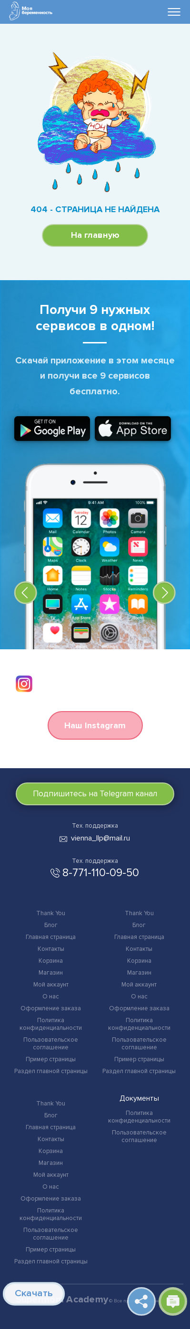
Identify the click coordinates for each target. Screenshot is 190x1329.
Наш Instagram (95, 725)
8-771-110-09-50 (100, 872)
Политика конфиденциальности (51, 1024)
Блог (51, 925)
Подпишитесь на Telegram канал (95, 794)
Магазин (51, 973)
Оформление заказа (50, 1008)
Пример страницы (51, 1059)
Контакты (51, 949)
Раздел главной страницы (51, 1071)
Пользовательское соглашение (50, 1043)
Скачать (33, 1293)
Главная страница (51, 937)
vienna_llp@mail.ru (100, 838)
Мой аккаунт (51, 984)
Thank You (50, 913)
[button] (25, 592)
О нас (50, 996)
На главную (95, 235)
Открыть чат (173, 1301)
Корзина (51, 961)
